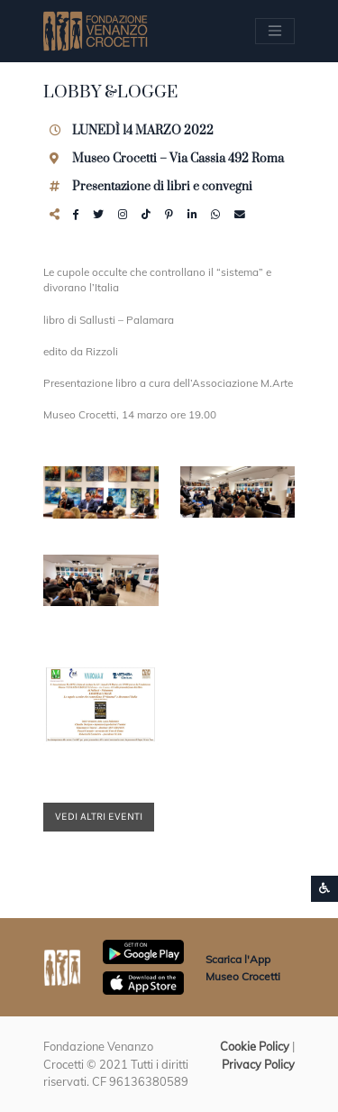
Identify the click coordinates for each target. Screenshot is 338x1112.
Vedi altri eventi (98, 816)
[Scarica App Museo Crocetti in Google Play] (143, 950)
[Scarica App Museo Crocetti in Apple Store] (143, 981)
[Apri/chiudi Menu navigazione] (275, 30)
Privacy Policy (258, 1064)
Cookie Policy (254, 1046)
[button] (101, 492)
